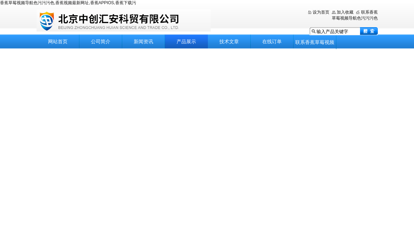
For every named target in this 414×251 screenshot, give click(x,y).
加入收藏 (345, 12)
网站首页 (58, 41)
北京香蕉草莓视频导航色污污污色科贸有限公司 (124, 21)
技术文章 (229, 41)
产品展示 (186, 41)
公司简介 (100, 41)
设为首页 (321, 12)
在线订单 (272, 41)
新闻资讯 (143, 41)
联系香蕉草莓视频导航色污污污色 (314, 44)
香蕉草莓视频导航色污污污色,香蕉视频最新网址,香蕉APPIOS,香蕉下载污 (68, 2)
